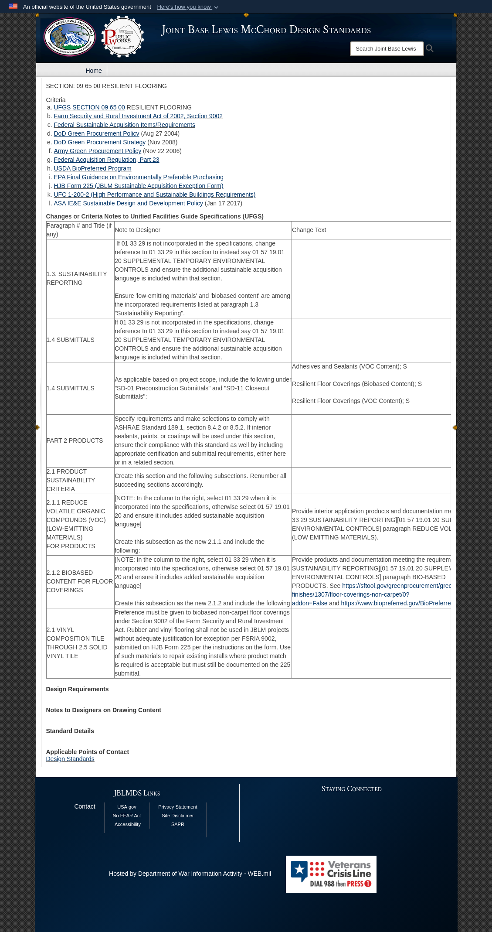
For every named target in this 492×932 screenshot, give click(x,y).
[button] (188, 7)
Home (94, 70)
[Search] (387, 48)
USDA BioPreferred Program (93, 168)
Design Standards (70, 758)
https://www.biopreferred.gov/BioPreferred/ (398, 603)
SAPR (177, 824)
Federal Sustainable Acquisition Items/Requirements (125, 124)
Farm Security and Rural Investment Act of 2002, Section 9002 (138, 116)
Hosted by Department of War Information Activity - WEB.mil (190, 873)
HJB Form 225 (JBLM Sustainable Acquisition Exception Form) (139, 185)
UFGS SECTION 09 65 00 (89, 107)
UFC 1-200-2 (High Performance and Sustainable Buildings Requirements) (155, 194)
